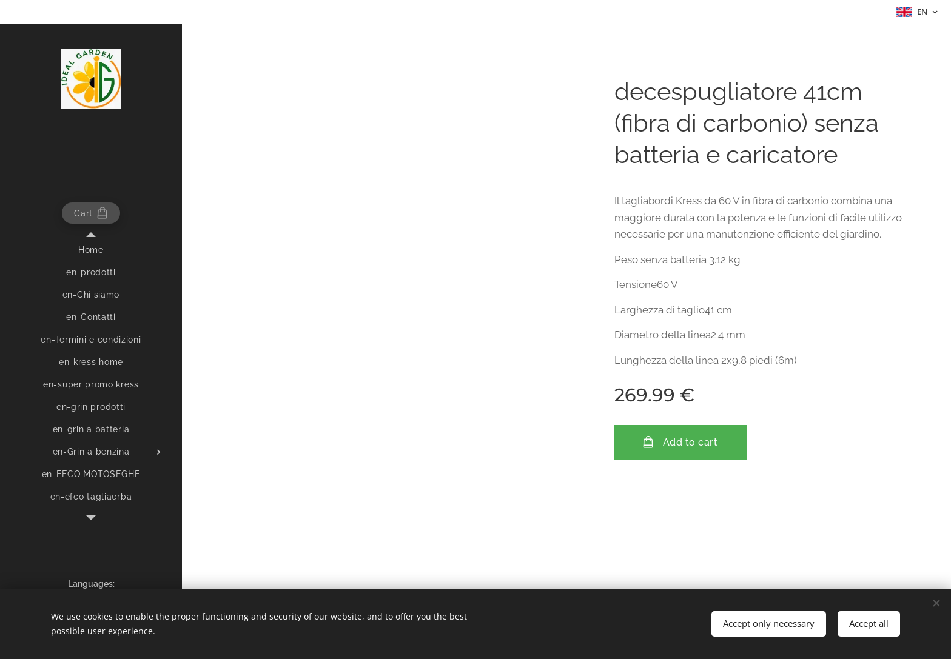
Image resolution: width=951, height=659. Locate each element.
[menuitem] (91, 250)
